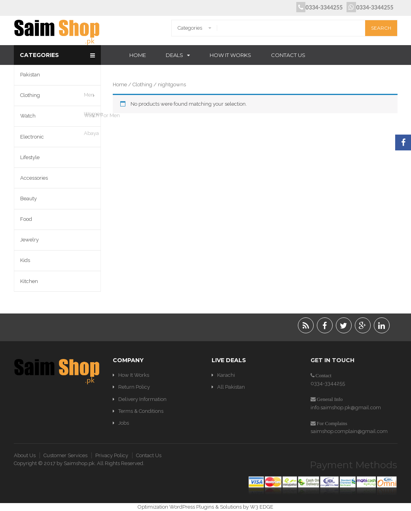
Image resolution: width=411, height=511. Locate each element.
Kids (25, 260)
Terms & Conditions (140, 411)
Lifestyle (30, 157)
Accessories (34, 178)
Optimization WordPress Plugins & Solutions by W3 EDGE (205, 507)
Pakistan (30, 75)
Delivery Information (142, 399)
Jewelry (29, 240)
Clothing (142, 84)
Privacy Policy (111, 455)
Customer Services (65, 455)
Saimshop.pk (79, 463)
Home (137, 55)
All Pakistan (231, 387)
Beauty (28, 198)
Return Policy (134, 387)
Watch (28, 116)
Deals (174, 55)
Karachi (226, 375)
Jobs (123, 423)
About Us (25, 455)
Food (26, 219)
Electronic (32, 137)
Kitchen (29, 281)
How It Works (230, 55)
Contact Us (288, 55)
